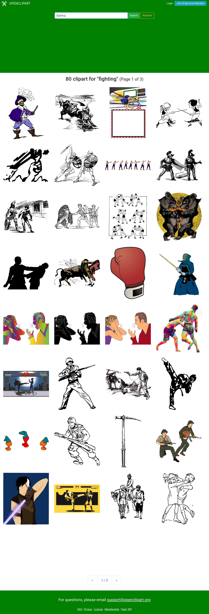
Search (134, 15)
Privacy (88, 609)
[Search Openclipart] (91, 15)
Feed (124, 609)
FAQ (79, 609)
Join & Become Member (190, 3)
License (98, 609)
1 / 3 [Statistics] (104, 580)
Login (169, 3)
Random (147, 15)
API (130, 609)
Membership (111, 609)
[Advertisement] (104, 46)
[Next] (116, 580)
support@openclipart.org (128, 600)
